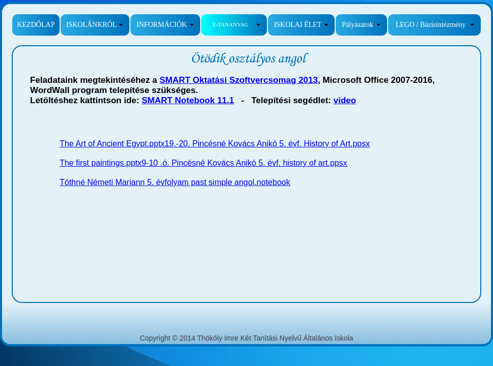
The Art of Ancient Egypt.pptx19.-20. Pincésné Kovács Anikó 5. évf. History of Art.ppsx (215, 143)
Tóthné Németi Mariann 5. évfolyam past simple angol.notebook (175, 182)
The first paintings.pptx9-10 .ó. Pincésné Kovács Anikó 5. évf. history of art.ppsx (203, 163)
